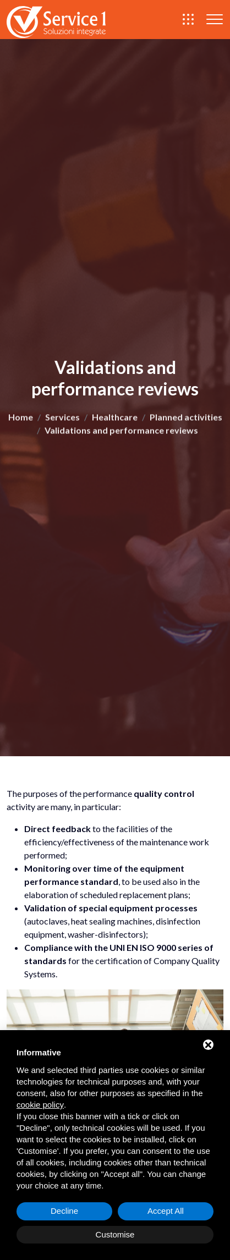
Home (20, 419)
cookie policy (40, 1104)
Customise (115, 1234)
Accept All (165, 1210)
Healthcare (115, 419)
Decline (64, 1210)
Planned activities (186, 419)
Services (62, 419)
